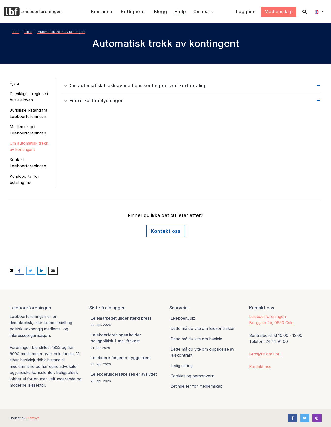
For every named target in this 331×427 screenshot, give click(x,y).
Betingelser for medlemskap (197, 386)
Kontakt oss (260, 366)
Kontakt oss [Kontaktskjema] (166, 231)
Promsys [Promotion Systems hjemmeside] (32, 418)
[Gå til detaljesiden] (318, 86)
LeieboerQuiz (183, 318)
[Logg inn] (245, 11)
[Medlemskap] (278, 12)
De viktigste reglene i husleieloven (29, 97)
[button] (319, 12)
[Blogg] (160, 11)
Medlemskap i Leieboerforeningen (28, 129)
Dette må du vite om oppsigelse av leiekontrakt (202, 352)
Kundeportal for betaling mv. (24, 179)
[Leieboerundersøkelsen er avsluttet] (125, 377)
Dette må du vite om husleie (196, 338)
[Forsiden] (32, 12)
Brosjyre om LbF (265, 354)
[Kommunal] (102, 11)
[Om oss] (203, 11)
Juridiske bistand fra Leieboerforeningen (28, 113)
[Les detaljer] (189, 85)
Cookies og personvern (192, 375)
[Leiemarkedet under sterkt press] (125, 321)
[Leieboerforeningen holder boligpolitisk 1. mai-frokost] (125, 341)
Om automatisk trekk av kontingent (29, 146)
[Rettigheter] (133, 11)
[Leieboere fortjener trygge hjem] (125, 361)
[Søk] (302, 11)
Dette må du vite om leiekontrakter (203, 328)
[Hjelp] (180, 11)
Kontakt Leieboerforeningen (28, 162)
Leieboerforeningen (267, 316)
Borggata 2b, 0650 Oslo (271, 322)
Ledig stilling (182, 365)
